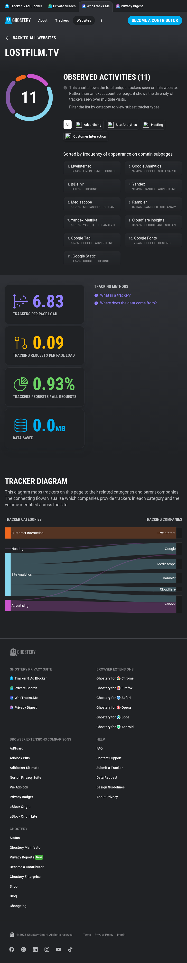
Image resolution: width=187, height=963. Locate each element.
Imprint (121, 934)
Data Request (106, 777)
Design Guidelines (110, 787)
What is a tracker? (112, 295)
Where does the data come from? (125, 303)
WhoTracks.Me (96, 6)
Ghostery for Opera (113, 707)
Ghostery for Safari (113, 698)
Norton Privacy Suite (25, 777)
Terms (87, 934)
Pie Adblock (19, 787)
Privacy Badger (21, 797)
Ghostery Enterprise (25, 877)
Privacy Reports (26, 857)
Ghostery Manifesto (25, 847)
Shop (14, 886)
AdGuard (16, 748)
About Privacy (107, 797)
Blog (13, 896)
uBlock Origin (20, 807)
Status (15, 838)
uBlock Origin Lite (23, 816)
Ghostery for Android (115, 727)
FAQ (99, 748)
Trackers (62, 20)
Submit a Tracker (109, 768)
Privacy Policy (104, 934)
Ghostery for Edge (112, 717)
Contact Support (109, 758)
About (42, 20)
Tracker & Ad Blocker (23, 6)
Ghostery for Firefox (114, 688)
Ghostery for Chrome (115, 678)
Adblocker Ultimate (24, 768)
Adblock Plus (20, 758)
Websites (84, 20)
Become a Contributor (155, 20)
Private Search (62, 6)
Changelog (18, 906)
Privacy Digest (129, 6)
